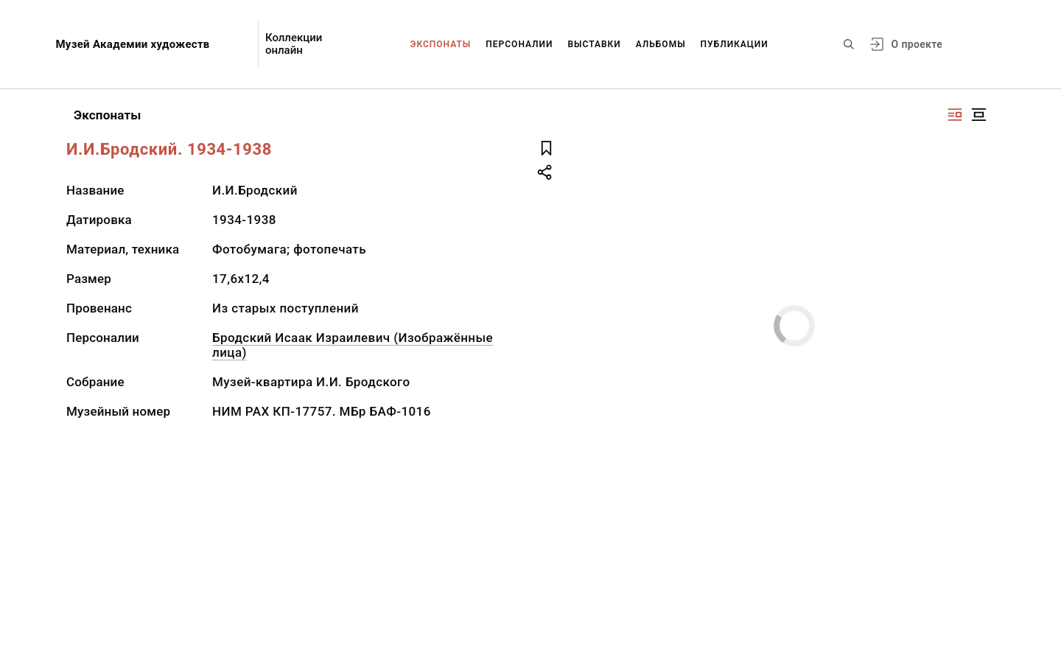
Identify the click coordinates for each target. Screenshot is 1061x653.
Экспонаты (441, 44)
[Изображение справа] (955, 114)
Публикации (734, 44)
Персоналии (519, 44)
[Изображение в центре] (978, 114)
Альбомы (661, 44)
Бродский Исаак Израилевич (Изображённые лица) (352, 345)
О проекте (917, 44)
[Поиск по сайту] (848, 44)
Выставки (593, 44)
